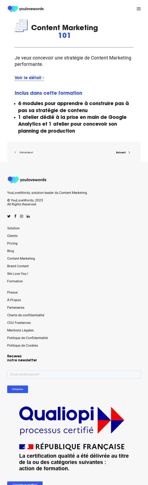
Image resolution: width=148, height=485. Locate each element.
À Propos (14, 300)
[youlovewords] (26, 8)
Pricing (12, 243)
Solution (13, 228)
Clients (12, 236)
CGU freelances (19, 323)
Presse (12, 292)
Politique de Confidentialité (27, 338)
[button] (139, 9)
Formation (15, 281)
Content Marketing (21, 258)
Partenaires (15, 308)
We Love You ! (17, 274)
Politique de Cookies (22, 345)
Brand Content (18, 266)
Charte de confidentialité (25, 315)
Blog (10, 251)
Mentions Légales (20, 330)
